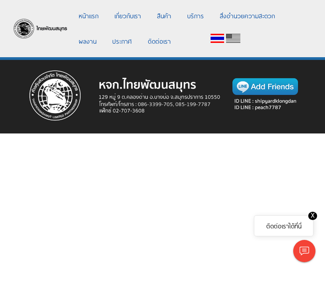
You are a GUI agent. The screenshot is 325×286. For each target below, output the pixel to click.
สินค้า (164, 15)
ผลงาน (88, 41)
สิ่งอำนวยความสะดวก (247, 15)
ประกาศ (122, 41)
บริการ (195, 15)
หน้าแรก (89, 15)
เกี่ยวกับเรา (127, 15)
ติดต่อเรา (159, 41)
